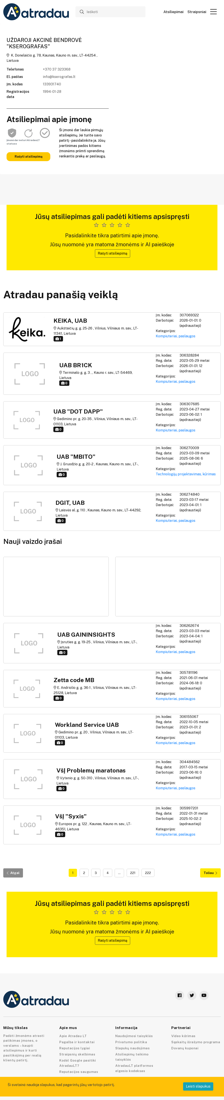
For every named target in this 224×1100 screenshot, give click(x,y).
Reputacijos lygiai (74, 1048)
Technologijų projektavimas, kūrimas (186, 474)
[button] (213, 11)
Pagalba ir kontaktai (76, 1042)
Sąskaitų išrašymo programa (195, 1042)
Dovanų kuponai (184, 1048)
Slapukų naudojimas (132, 1048)
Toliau (210, 873)
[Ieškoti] (110, 11)
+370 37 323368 (56, 69)
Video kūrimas (183, 1036)
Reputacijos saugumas (78, 1072)
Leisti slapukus (198, 1086)
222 (148, 873)
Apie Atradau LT (73, 1036)
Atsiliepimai (173, 12)
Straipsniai (196, 12)
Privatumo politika (131, 1042)
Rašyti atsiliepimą (28, 156)
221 (132, 873)
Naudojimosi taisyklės (134, 1036)
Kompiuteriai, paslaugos (175, 336)
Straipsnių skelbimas (77, 1054)
